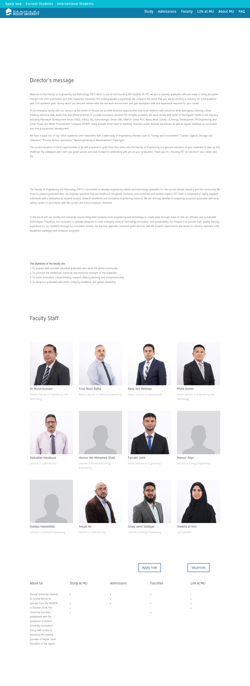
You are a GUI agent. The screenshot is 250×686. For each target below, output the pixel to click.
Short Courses (80, 612)
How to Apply (120, 599)
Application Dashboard (125, 603)
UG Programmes (81, 603)
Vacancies (198, 567)
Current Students (39, 4)
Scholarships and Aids (124, 594)
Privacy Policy (98, 667)
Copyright (38, 667)
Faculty (187, 11)
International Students (75, 4)
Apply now (13, 4)
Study (148, 11)
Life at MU (205, 11)
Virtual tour (100, 567)
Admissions (167, 11)
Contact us (51, 567)
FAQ (242, 11)
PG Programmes (81, 608)
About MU (226, 11)
